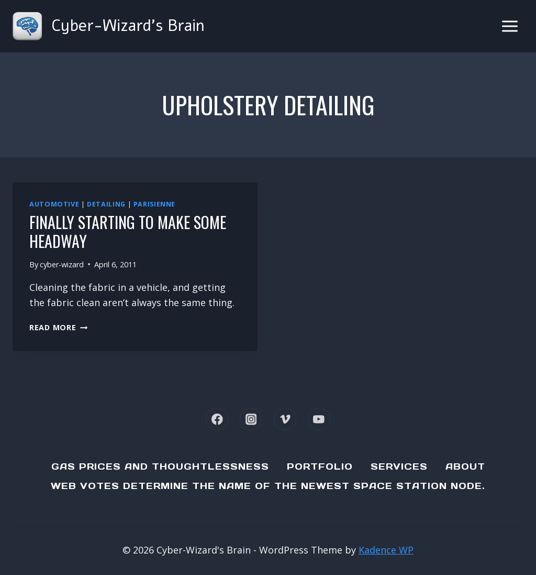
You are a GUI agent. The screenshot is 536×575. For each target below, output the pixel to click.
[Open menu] (509, 26)
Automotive (54, 204)
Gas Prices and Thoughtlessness (160, 466)
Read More (58, 327)
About (465, 466)
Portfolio (320, 466)
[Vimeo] (285, 419)
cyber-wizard (62, 264)
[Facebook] (217, 419)
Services (399, 466)
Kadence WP (386, 550)
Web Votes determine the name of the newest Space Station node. (268, 486)
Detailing (106, 204)
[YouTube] (319, 419)
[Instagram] (251, 419)
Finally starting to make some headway (127, 231)
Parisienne (154, 204)
